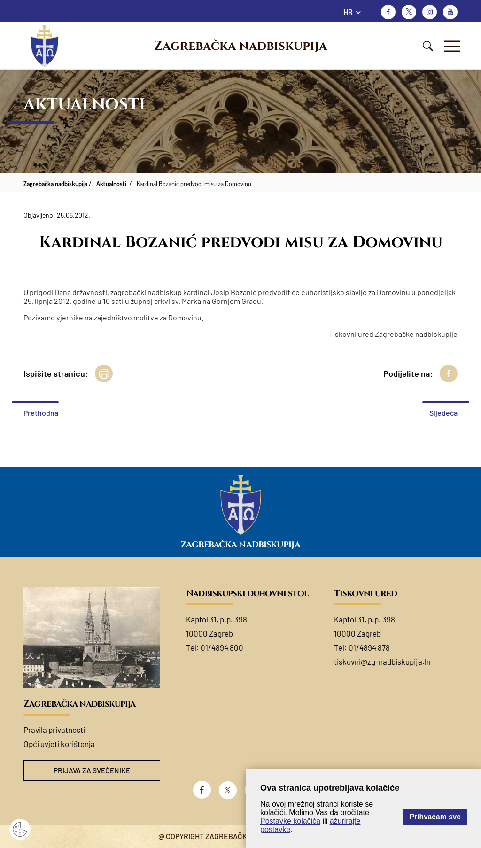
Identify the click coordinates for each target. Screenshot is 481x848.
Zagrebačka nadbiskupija (240, 46)
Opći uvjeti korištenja (59, 743)
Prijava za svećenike (92, 770)
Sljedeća (443, 412)
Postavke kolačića (290, 821)
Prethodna (40, 412)
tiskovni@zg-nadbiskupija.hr (383, 661)
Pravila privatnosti (54, 729)
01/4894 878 (369, 647)
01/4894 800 (222, 647)
